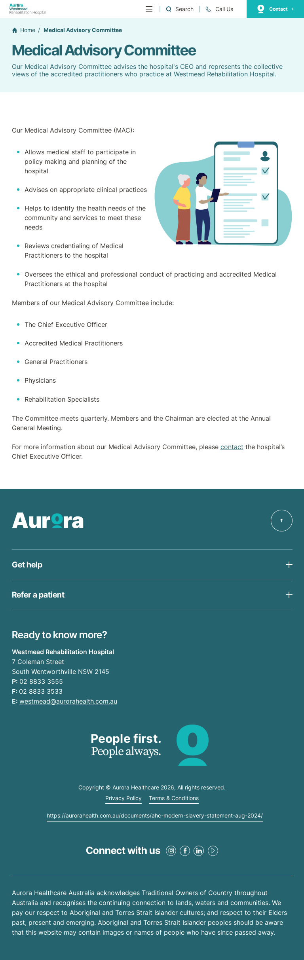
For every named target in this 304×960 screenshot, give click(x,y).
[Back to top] (282, 520)
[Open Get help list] (152, 564)
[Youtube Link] (213, 851)
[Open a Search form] (180, 9)
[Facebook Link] (185, 851)
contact (231, 447)
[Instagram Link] (171, 851)
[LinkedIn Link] (199, 851)
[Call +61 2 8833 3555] (219, 9)
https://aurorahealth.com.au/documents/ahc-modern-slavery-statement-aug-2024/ (155, 815)
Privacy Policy (123, 798)
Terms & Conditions (174, 798)
